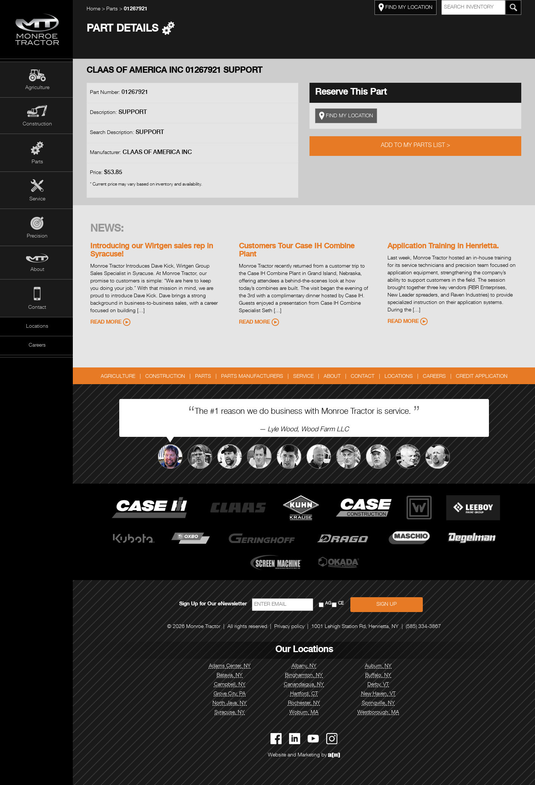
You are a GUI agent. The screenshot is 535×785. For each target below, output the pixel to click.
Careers (37, 345)
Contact (37, 307)
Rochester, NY (305, 703)
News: (107, 229)
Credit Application (482, 376)
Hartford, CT (305, 694)
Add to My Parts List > (416, 146)
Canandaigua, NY (305, 684)
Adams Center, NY (231, 666)
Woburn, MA (304, 712)
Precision (37, 236)
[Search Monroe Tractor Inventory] (514, 7)
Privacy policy (290, 626)
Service (37, 199)
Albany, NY (304, 666)
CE (341, 603)
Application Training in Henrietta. (444, 247)
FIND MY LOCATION (406, 7)
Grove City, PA (230, 694)
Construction (37, 124)
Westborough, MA (379, 712)
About (37, 269)
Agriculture (37, 88)
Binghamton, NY (305, 675)
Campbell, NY (230, 684)
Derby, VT (379, 684)
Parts (37, 162)
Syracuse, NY (230, 712)
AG (329, 603)
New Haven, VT (379, 694)
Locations (37, 326)
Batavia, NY (230, 675)
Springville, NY (379, 703)
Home (94, 9)
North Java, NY (230, 703)
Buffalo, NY (379, 675)
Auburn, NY (379, 666)
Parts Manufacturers (253, 376)
